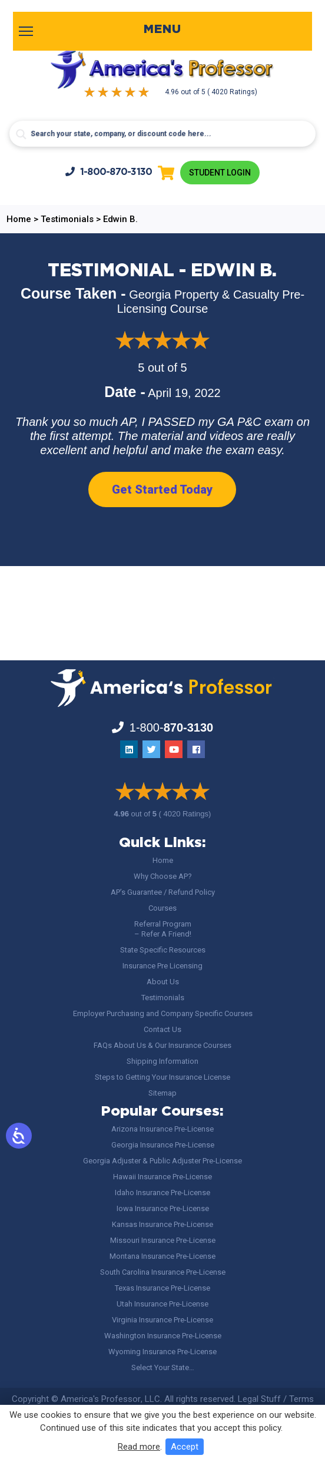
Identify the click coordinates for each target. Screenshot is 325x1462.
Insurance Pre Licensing (162, 965)
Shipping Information (162, 1061)
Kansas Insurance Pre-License (162, 1224)
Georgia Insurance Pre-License (162, 1144)
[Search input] (162, 134)
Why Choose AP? (163, 876)
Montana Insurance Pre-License (162, 1256)
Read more (139, 1446)
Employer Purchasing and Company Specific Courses (163, 1013)
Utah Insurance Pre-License (162, 1303)
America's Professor (101, 1399)
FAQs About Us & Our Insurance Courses (162, 1045)
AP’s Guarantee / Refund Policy (163, 892)
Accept (184, 1446)
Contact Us (162, 1029)
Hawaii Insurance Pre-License (162, 1176)
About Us (163, 981)
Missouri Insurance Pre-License (162, 1240)
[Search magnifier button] (21, 134)
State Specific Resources (162, 949)
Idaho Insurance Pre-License (162, 1192)
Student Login (220, 172)
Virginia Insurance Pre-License (162, 1319)
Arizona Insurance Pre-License (162, 1128)
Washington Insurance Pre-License (162, 1335)
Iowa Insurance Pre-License (163, 1208)
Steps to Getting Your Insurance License (162, 1077)
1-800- (108, 172)
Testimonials (162, 997)
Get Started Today (162, 489)
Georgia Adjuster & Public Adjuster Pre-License (162, 1160)
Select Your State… (162, 1367)
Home (162, 860)
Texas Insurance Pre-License (162, 1288)
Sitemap (162, 1093)
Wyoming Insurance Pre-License (162, 1351)
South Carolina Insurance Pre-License (162, 1272)
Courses (162, 908)
